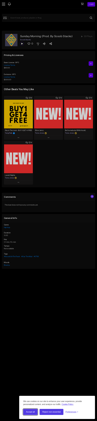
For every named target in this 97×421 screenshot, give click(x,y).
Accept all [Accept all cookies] (30, 412)
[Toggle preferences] (71, 412)
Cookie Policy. (68, 404)
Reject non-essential (51, 412)
